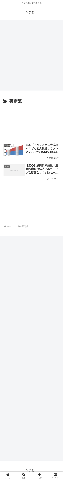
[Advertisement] (31, 54)
